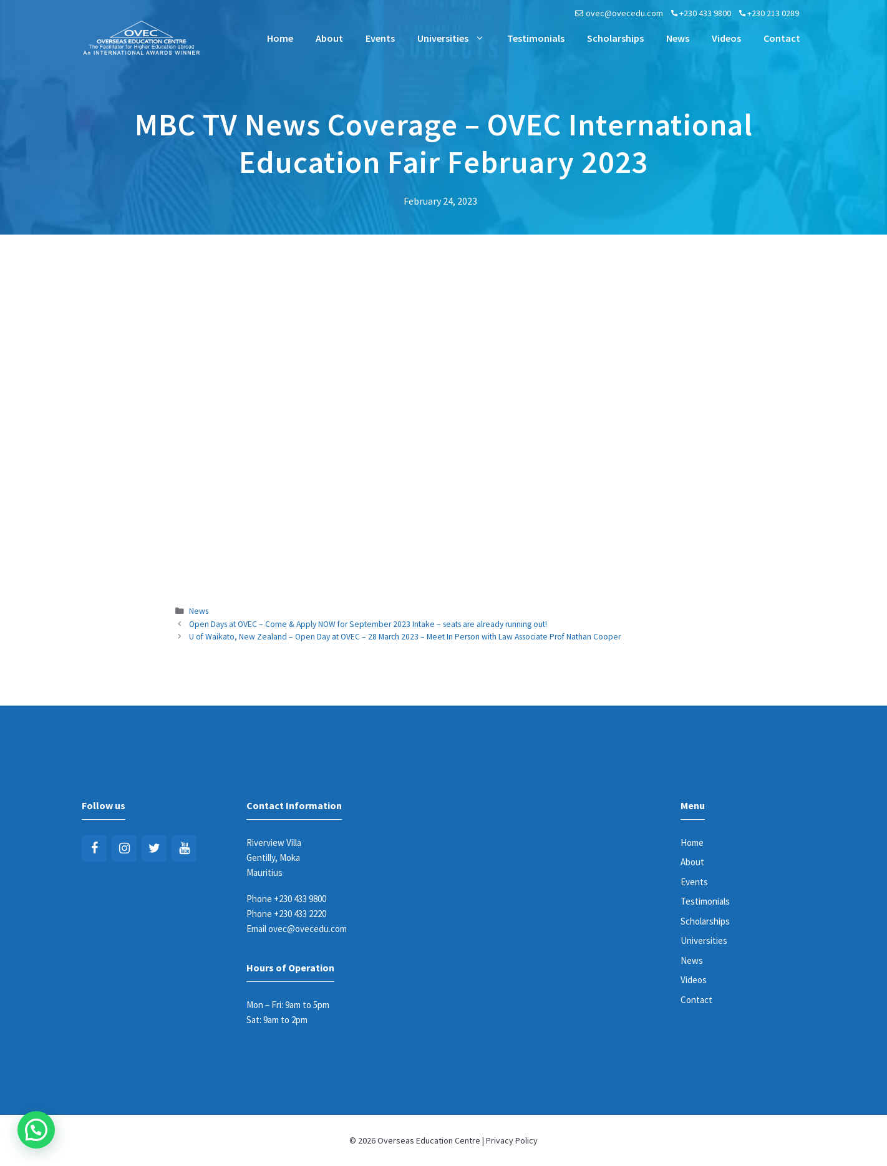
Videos (726, 38)
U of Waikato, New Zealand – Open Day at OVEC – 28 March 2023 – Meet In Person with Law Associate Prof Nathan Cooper (405, 636)
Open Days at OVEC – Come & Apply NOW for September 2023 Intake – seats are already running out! (368, 624)
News (677, 38)
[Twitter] (154, 848)
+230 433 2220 (300, 914)
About (329, 38)
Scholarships (615, 38)
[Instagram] (124, 848)
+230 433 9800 (705, 13)
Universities (456, 38)
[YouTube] (184, 848)
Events (380, 38)
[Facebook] (94, 848)
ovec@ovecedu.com (624, 13)
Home (280, 38)
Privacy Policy (512, 1140)
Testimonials (536, 38)
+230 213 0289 (773, 13)
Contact (781, 38)
